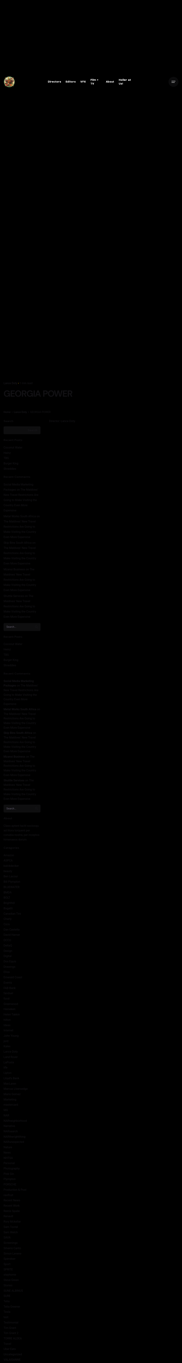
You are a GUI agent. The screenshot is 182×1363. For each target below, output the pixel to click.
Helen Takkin (12, 1014)
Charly (8, 919)
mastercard (11, 1104)
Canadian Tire (12, 913)
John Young (11, 1035)
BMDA (8, 892)
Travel (7, 1343)
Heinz (7, 453)
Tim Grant (10, 1328)
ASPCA (8, 860)
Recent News (12, 1200)
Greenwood (11, 1004)
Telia (7, 1301)
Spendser (9, 1258)
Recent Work (12, 1205)
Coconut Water (13, 447)
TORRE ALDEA (13, 1338)
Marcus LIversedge (16, 1089)
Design (8, 951)
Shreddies (10, 468)
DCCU (7, 940)
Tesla (7, 1312)
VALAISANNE (12, 1359)
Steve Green (11, 1280)
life (5, 1067)
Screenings (11, 1243)
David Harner (12, 934)
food (6, 998)
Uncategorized (13, 1354)
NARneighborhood (15, 1120)
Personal (9, 1163)
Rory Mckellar (12, 1221)
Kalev (7, 1046)
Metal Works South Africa (20, 516)
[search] (37, 627)
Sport (7, 1264)
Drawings (9, 966)
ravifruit (8, 1195)
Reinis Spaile (12, 1211)
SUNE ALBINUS (13, 1290)
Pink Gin (9, 1174)
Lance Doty (10, 383)
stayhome (10, 1274)
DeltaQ (8, 945)
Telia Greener (12, 1306)
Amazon (9, 855)
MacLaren (10, 1083)
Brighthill (9, 903)
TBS (6, 458)
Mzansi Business (14, 569)
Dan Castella (12, 929)
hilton (7, 1020)
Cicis (7, 924)
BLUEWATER (12, 887)
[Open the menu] (173, 82)
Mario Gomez (12, 1094)
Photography (12, 1168)
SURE (7, 1296)
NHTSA (8, 1158)
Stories (8, 1285)
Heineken (9, 1009)
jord (6, 1041)
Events (8, 982)
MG (6, 1110)
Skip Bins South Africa (18, 542)
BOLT (7, 897)
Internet (8, 1030)
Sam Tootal (11, 1227)
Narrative (9, 1126)
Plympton (10, 1179)
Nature (8, 1147)
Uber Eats (10, 1349)
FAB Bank (10, 988)
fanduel (8, 993)
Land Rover (11, 1057)
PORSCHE (10, 1184)
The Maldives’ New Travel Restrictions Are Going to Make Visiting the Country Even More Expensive (21, 500)
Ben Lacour (11, 876)
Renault (8, 1216)
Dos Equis (10, 961)
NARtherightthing (14, 1136)
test (6, 1317)
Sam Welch (11, 1232)
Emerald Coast (13, 977)
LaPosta (9, 1062)
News (7, 1152)
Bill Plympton (12, 881)
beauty (8, 871)
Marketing (10, 1099)
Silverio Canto (12, 1248)
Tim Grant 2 (11, 1333)
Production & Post (15, 1189)
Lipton (8, 1073)
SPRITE (8, 1269)
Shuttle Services (14, 596)
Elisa (7, 972)
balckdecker (11, 866)
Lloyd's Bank (11, 1078)
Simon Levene (12, 1253)
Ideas (7, 1025)
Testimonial (11, 1322)
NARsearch (11, 1131)
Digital (8, 956)
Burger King (11, 463)
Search (8, 421)
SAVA (7, 1237)
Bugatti (8, 908)
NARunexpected (14, 1142)
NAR (6, 1115)
